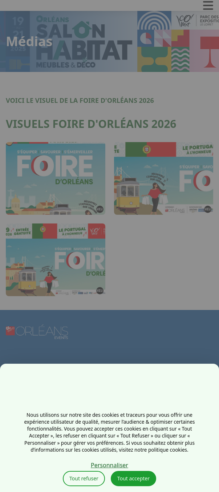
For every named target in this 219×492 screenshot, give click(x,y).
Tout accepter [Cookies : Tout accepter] (133, 478)
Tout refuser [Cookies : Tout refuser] (83, 478)
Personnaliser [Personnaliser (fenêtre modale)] (109, 465)
